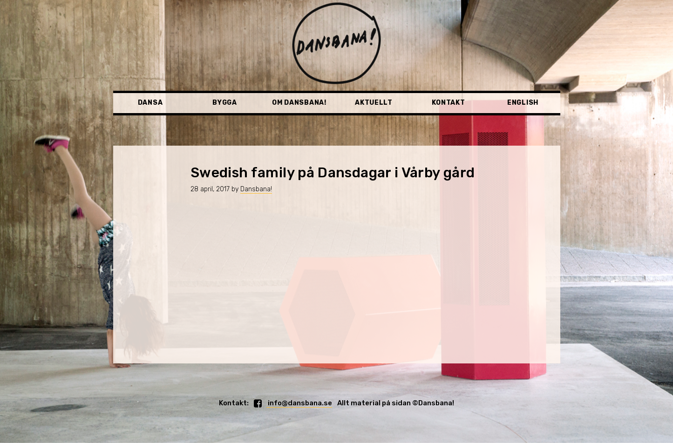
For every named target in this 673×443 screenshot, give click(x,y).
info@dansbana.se (299, 403)
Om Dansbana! (299, 103)
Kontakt (448, 103)
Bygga (224, 103)
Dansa (150, 103)
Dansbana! (256, 189)
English (522, 103)
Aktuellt (374, 103)
